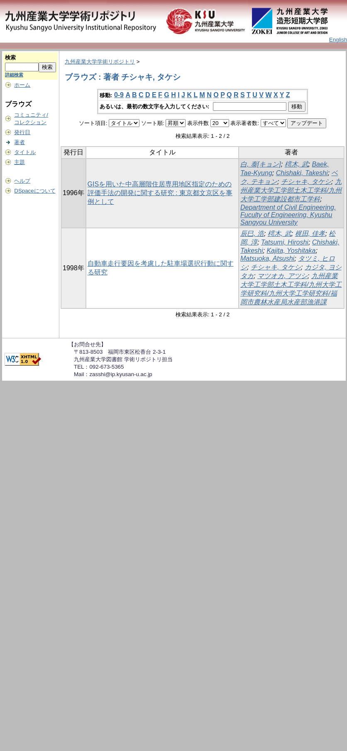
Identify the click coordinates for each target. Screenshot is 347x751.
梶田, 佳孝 (310, 233)
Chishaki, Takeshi (302, 172)
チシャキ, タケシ (306, 181)
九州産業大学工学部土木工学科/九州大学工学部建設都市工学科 (291, 190)
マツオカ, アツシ (282, 275)
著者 (19, 142)
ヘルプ (22, 181)
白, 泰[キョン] (260, 164)
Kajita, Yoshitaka (290, 250)
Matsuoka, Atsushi (267, 258)
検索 (10, 57)
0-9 (119, 94)
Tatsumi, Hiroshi (284, 242)
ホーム (22, 85)
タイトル (25, 152)
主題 (19, 162)
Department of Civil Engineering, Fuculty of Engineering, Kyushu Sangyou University (288, 215)
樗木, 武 (296, 164)
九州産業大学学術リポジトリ (100, 62)
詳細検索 (14, 74)
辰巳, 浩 (252, 233)
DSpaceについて (34, 191)
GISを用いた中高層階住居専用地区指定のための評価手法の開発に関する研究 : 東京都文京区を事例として (160, 193)
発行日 (22, 132)
